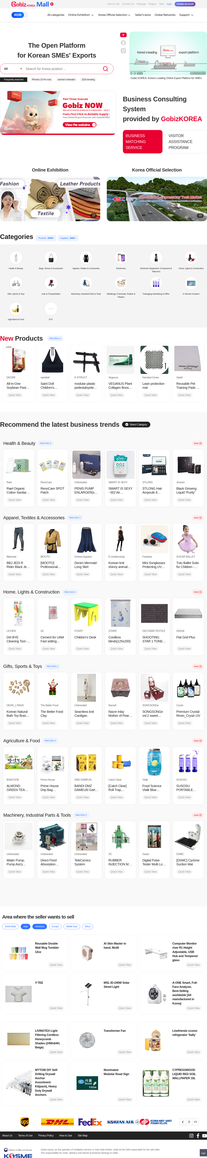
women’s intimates (66, 79)
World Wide (10, 926)
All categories (55, 14)
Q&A (161, 3)
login (169, 3)
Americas (39, 926)
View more (46, 443)
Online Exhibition (81, 14)
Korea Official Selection (114, 14)
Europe (55, 926)
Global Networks (165, 14)
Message (141, 3)
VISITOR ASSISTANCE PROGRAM (180, 141)
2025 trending (88, 79)
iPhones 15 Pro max (41, 79)
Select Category (136, 424)
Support (186, 14)
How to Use (113, 3)
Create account (185, 3)
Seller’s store (143, 14)
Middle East (71, 926)
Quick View (15, 395)
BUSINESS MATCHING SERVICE (136, 141)
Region (152, 3)
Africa (87, 926)
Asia (25, 926)
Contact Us (128, 3)
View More (55, 338)
